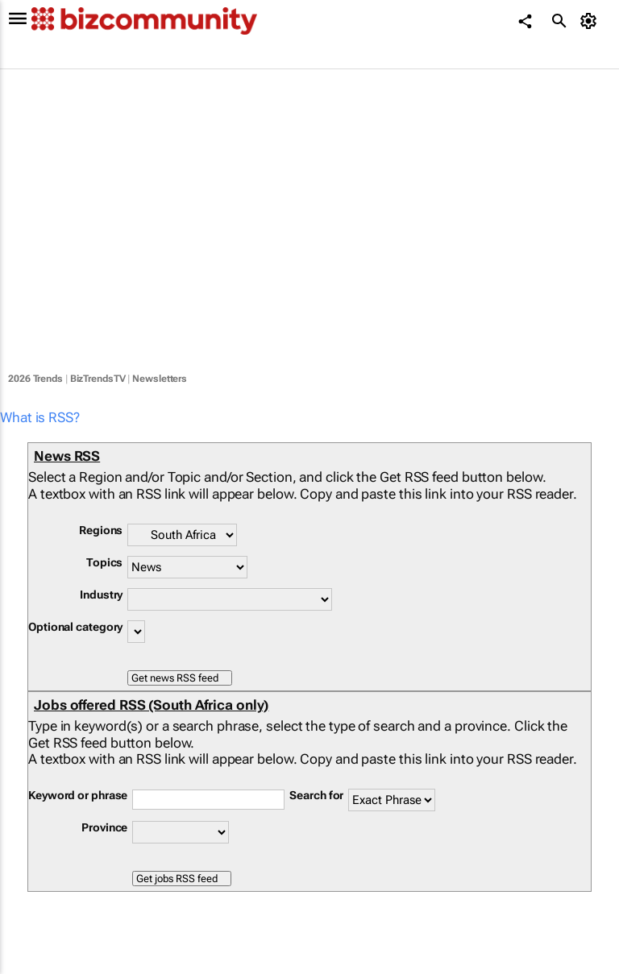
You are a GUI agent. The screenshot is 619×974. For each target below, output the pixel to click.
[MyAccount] (591, 21)
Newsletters (159, 378)
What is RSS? (40, 417)
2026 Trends (35, 378)
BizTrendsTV (98, 378)
